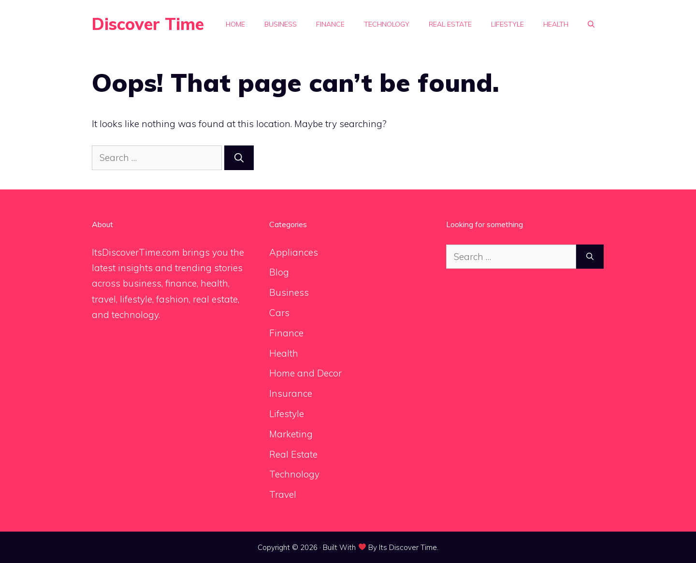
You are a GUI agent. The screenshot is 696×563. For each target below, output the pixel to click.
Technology (386, 24)
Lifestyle (507, 24)
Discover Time (148, 24)
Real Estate (450, 24)
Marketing (291, 434)
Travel (282, 494)
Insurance (290, 393)
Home (235, 24)
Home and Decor (305, 373)
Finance (330, 24)
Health (555, 24)
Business (280, 24)
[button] (591, 24)
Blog (279, 272)
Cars (279, 312)
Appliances (293, 252)
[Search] (239, 157)
